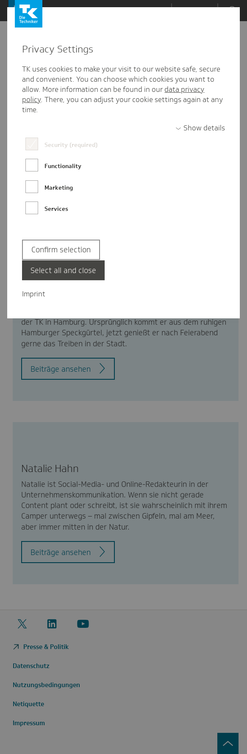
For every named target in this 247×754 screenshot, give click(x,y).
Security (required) (70, 145)
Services (56, 209)
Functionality (62, 166)
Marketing (58, 187)
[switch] (200, 128)
